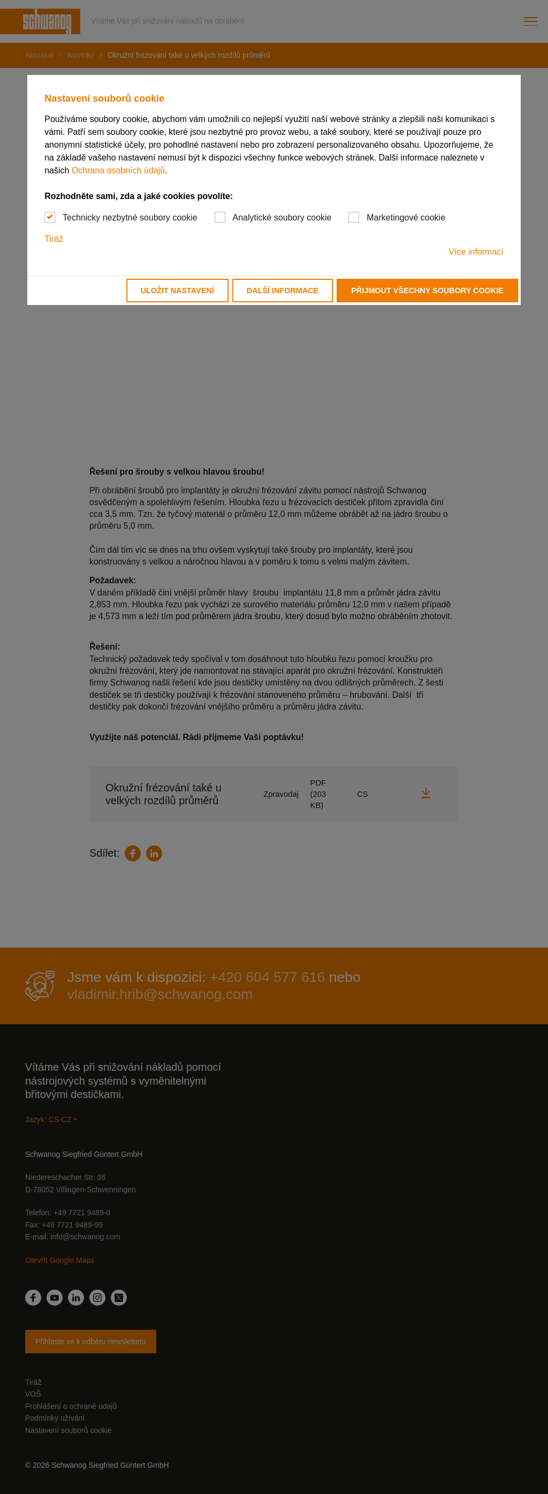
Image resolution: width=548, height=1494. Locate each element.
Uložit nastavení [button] (177, 290)
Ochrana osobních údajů (118, 170)
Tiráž (53, 238)
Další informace (282, 290)
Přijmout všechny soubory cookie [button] (427, 290)
